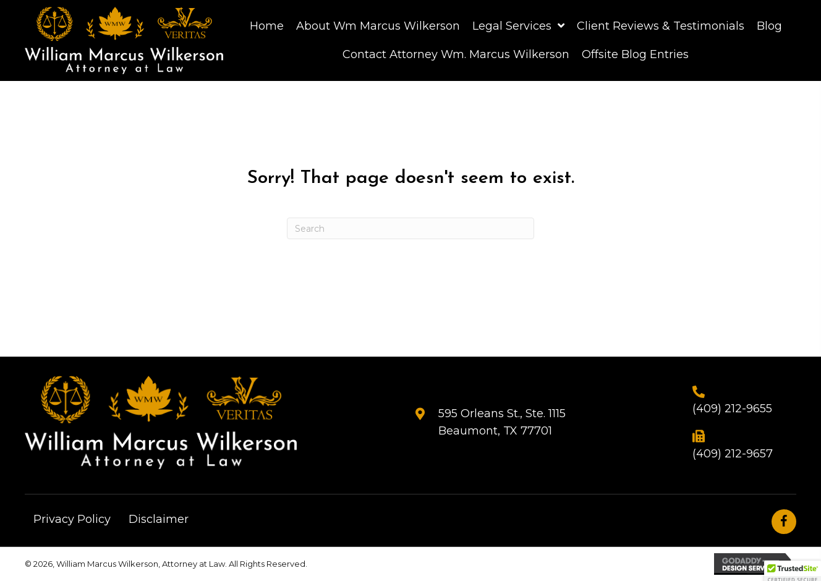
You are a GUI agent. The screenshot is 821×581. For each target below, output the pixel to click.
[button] (784, 521)
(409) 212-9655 (732, 408)
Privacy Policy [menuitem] (72, 519)
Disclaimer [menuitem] (159, 519)
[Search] (410, 228)
